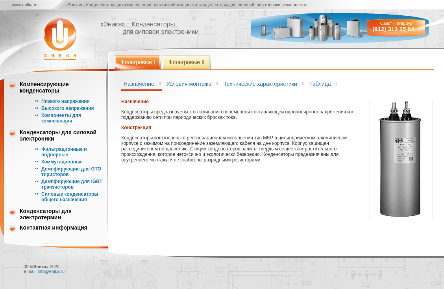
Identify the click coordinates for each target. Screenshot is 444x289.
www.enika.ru (24, 4)
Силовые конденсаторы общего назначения (69, 196)
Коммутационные (62, 162)
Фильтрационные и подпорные (64, 151)
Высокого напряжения (67, 108)
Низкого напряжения (65, 101)
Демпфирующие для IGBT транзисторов (71, 184)
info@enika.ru (51, 271)
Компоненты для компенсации (61, 118)
